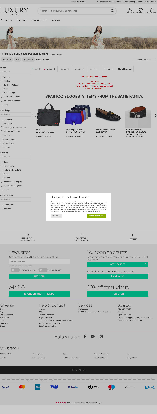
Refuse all (56, 216)
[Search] (112, 11)
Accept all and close (97, 216)
